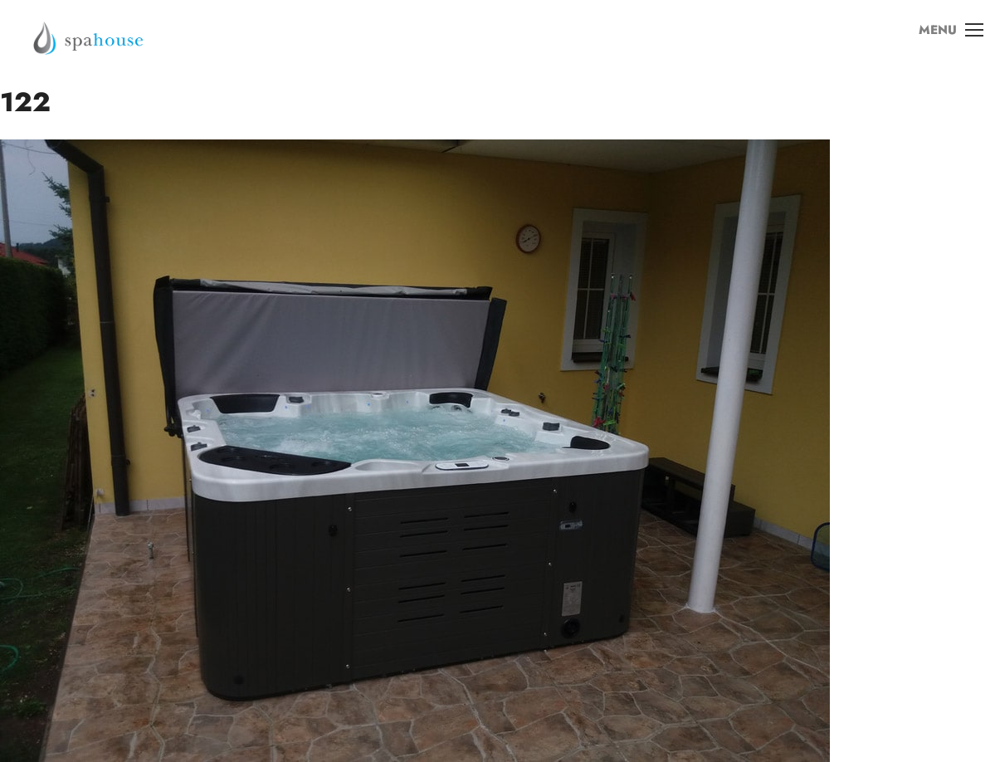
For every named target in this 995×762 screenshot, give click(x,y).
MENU (944, 41)
